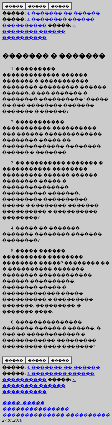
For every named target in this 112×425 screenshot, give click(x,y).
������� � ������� (53, 55)
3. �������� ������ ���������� (39, 31)
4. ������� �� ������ (63, 13)
